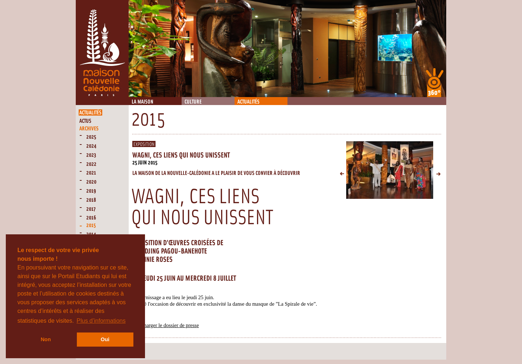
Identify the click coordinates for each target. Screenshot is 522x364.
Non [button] (46, 339)
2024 (91, 146)
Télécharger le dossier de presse (165, 325)
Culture (193, 102)
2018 (91, 200)
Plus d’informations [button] (100, 321)
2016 (91, 218)
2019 (91, 191)
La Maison (142, 102)
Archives (89, 128)
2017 (91, 209)
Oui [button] (105, 339)
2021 (91, 173)
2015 (91, 225)
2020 (91, 182)
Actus (85, 121)
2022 (91, 164)
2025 (91, 137)
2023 (91, 155)
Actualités (248, 102)
